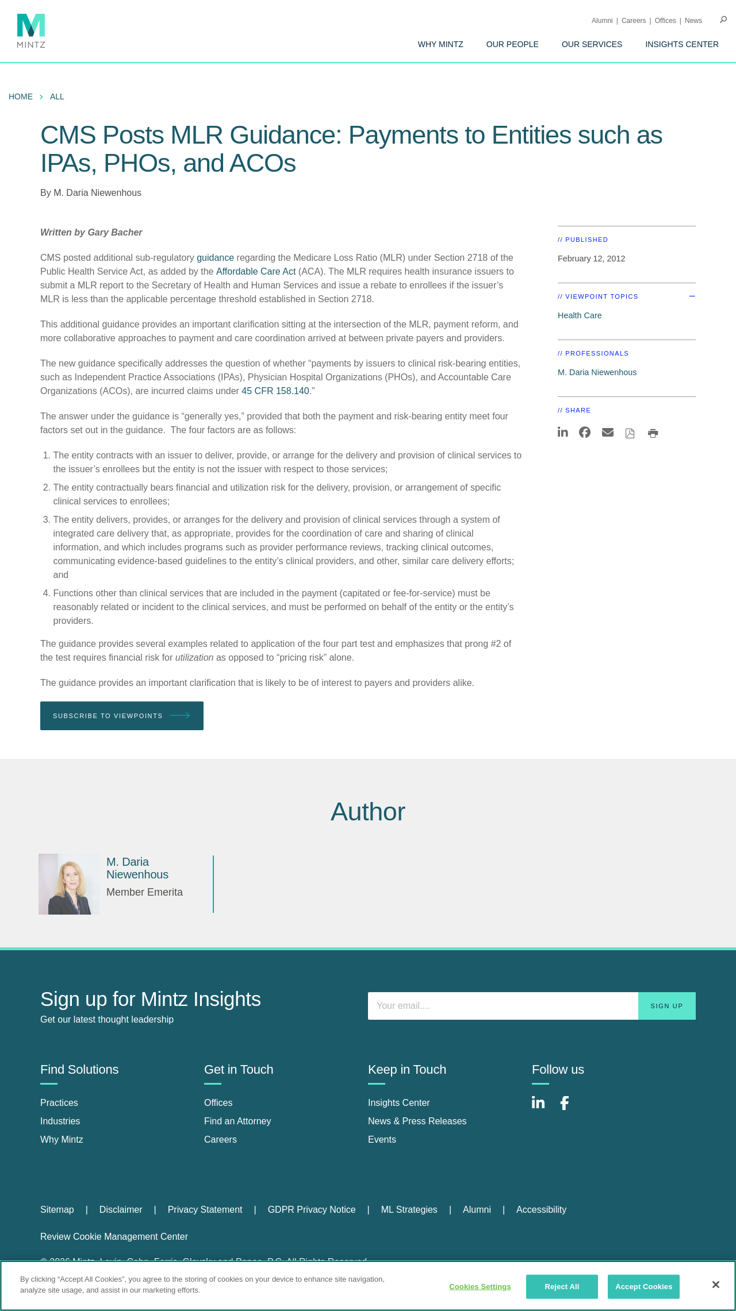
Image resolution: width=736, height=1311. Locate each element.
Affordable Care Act (256, 271)
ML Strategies (409, 1209)
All (57, 96)
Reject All (562, 1286)
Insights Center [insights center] (399, 1103)
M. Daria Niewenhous (97, 193)
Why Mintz (440, 44)
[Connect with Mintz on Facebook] (571, 1109)
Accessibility (541, 1209)
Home (21, 96)
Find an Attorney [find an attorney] (237, 1121)
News (693, 20)
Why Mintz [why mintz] (61, 1139)
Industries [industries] (60, 1121)
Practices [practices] (59, 1103)
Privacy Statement (205, 1209)
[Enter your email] (532, 1006)
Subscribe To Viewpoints (122, 716)
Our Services (592, 44)
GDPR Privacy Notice (312, 1209)
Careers (634, 21)
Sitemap (57, 1209)
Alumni (602, 21)
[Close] (716, 1284)
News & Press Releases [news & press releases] (417, 1121)
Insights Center (682, 44)
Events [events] (382, 1139)
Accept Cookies (643, 1286)
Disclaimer (121, 1209)
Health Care (580, 315)
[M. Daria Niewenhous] (69, 884)
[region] (368, 1285)
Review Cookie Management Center (114, 1236)
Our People (512, 44)
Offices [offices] (218, 1103)
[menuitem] (440, 44)
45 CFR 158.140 (275, 391)
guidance (215, 258)
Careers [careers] (220, 1139)
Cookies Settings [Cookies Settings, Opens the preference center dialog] (480, 1286)
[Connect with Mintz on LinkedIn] (543, 1109)
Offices (665, 21)
